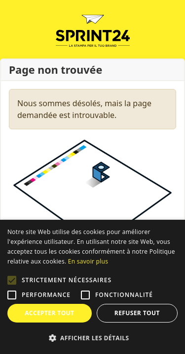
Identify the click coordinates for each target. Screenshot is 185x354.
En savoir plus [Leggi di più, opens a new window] (88, 261)
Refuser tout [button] (137, 313)
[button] (12, 280)
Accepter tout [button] (49, 313)
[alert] (92, 287)
